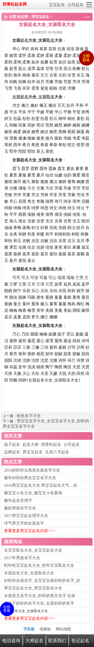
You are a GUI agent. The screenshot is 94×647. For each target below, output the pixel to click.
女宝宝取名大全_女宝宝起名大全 (33, 550)
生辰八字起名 (57, 452)
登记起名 (80, 640)
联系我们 (57, 640)
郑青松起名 (51, 444)
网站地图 (63, 629)
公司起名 (75, 5)
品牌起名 (12, 452)
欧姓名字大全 (29, 415)
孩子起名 (12, 444)
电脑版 (45, 629)
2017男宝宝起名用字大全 (26, 515)
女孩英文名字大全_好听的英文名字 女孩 (39, 595)
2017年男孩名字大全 (22, 558)
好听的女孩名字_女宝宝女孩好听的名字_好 (42, 580)
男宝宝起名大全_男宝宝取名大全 (33, 588)
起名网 (22, 17)
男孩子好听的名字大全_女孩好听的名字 (39, 603)
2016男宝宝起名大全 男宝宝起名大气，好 (40, 485)
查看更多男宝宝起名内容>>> (29, 531)
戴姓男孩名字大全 (20, 508)
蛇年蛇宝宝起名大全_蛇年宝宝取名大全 (39, 565)
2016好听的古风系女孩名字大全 (32, 470)
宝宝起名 (57, 5)
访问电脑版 (54, 32)
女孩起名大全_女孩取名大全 (29, 573)
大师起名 (34, 640)
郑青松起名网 (15, 4)
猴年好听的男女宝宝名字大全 (30, 478)
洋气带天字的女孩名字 (24, 523)
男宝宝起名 (40, 17)
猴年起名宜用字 (18, 500)
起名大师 (31, 444)
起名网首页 (39, 32)
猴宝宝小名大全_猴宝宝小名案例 (33, 493)
